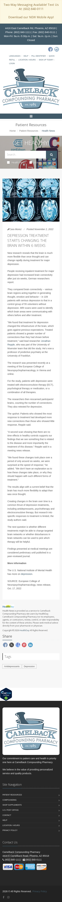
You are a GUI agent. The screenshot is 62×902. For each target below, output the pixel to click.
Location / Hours (27, 60)
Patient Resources (28, 130)
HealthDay (24, 630)
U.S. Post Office (10, 810)
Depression (29, 666)
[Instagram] (56, 49)
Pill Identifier (38, 56)
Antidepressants (12, 666)
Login (12, 63)
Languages (14, 56)
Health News (16, 162)
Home (13, 130)
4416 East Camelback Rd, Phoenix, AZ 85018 (30, 28)
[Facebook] (50, 49)
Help (25, 56)
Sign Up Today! (46, 60)
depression (26, 574)
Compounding (9, 800)
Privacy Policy (10, 830)
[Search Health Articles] (25, 155)
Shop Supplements (12, 805)
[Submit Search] (51, 155)
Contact (6, 815)
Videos (35, 162)
